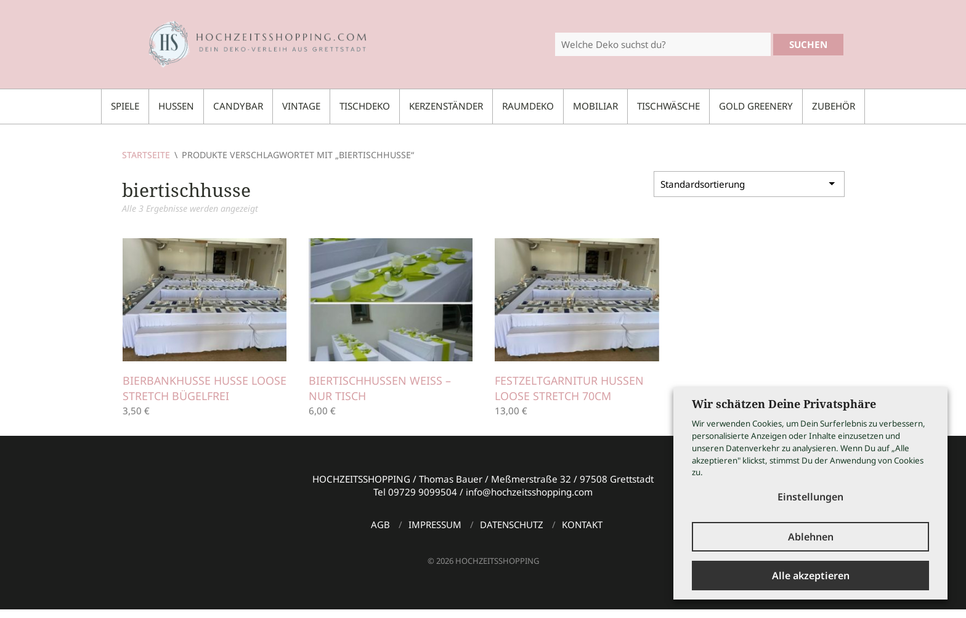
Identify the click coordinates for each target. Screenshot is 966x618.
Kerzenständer (446, 106)
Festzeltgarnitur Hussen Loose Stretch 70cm (569, 388)
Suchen (808, 44)
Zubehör (833, 106)
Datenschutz (511, 524)
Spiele (125, 106)
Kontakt (582, 524)
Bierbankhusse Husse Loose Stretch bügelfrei (195, 388)
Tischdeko (364, 106)
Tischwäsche (668, 106)
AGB (380, 524)
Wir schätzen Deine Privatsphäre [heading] (784, 403)
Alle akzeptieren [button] (811, 575)
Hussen (176, 106)
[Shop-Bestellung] (749, 184)
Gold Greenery (756, 106)
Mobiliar (595, 106)
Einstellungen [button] (810, 496)
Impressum (434, 524)
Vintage (301, 106)
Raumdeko (528, 106)
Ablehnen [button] (811, 537)
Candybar (238, 106)
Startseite (146, 155)
